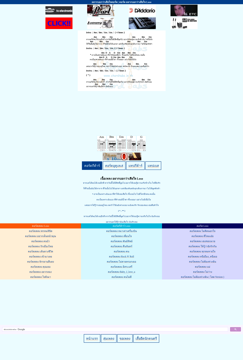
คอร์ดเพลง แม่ (202, 266)
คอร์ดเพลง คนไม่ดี (122, 277)
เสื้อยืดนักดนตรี (146, 338)
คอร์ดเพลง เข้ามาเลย (40, 256)
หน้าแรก (92, 338)
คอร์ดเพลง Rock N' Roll (121, 256)
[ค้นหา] (115, 329)
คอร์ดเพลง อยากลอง (40, 272)
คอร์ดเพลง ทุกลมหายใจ (202, 251)
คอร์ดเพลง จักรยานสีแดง (40, 261)
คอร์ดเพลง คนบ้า (40, 241)
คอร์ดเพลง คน (121, 251)
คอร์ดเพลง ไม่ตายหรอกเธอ (121, 261)
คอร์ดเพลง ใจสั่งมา (40, 277)
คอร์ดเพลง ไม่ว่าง (202, 272)
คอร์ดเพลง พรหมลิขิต (40, 231)
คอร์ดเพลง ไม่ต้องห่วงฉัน (202, 261)
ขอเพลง (124, 338)
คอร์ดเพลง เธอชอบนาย (202, 241)
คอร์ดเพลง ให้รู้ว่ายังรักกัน (203, 246)
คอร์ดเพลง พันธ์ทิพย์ (121, 241)
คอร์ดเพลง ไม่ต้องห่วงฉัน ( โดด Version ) (202, 277)
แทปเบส (153, 165)
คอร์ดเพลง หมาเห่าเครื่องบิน (121, 231)
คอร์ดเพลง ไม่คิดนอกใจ (202, 231)
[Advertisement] (122, 301)
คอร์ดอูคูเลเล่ (114, 165)
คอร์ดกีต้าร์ (92, 165)
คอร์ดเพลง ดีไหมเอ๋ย (202, 236)
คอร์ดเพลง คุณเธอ (41, 266)
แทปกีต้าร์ (135, 165)
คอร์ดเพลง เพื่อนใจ (121, 236)
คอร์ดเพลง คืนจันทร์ (121, 246)
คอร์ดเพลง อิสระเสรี (121, 266)
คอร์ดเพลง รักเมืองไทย (40, 246)
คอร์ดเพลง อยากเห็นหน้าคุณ (40, 236)
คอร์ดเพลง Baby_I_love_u (121, 272)
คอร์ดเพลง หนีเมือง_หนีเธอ (202, 256)
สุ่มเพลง (108, 338)
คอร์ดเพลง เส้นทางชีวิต (40, 251)
